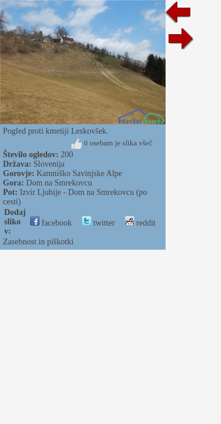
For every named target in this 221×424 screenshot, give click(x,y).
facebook (51, 222)
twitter (98, 222)
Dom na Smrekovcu (59, 182)
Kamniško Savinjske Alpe (79, 173)
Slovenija (49, 164)
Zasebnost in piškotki (38, 241)
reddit (140, 222)
